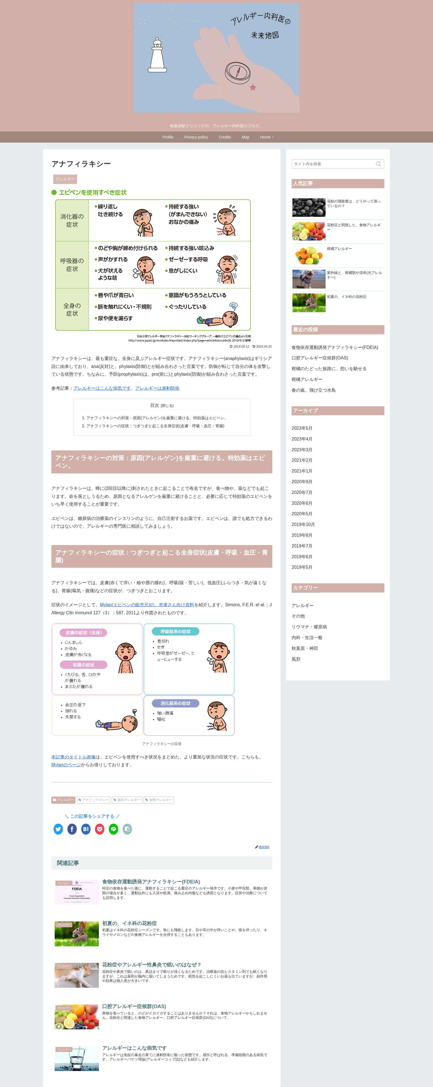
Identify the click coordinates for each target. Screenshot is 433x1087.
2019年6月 (302, 557)
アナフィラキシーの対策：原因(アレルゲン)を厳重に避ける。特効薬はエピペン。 (157, 418)
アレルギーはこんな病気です (102, 388)
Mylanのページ (66, 764)
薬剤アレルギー (129, 800)
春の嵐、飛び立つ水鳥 (314, 390)
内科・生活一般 (307, 637)
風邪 (296, 659)
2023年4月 (302, 439)
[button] (379, 164)
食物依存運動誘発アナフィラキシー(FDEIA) (335, 347)
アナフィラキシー (95, 800)
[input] (338, 164)
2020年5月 (302, 514)
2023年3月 (302, 450)
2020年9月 (302, 482)
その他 (298, 616)
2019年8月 (302, 535)
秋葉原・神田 (305, 648)
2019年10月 (303, 525)
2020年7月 (302, 492)
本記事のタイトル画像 (73, 757)
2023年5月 (302, 428)
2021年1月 (302, 471)
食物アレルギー (160, 800)
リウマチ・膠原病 (309, 627)
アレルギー (65, 800)
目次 (154, 405)
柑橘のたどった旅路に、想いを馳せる (329, 369)
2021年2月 (302, 460)
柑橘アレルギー (307, 380)
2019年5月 (302, 567)
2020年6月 (302, 503)
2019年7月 (302, 546)
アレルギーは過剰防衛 (157, 388)
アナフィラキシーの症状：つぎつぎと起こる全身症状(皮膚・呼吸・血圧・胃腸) (155, 426)
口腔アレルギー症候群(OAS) (320, 358)
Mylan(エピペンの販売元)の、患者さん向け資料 (147, 604)
